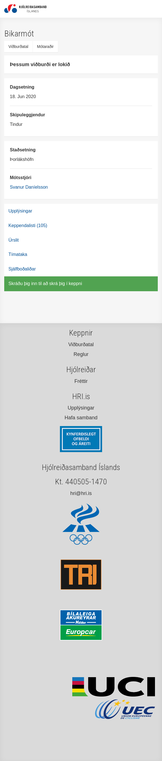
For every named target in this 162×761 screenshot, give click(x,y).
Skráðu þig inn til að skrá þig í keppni (45, 283)
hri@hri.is (81, 493)
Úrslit (13, 240)
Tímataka (17, 254)
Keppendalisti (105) (27, 225)
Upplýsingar (20, 211)
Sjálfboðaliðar (22, 269)
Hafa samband (80, 417)
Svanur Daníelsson (29, 187)
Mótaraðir (45, 46)
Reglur (80, 354)
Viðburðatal (18, 46)
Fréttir (81, 381)
